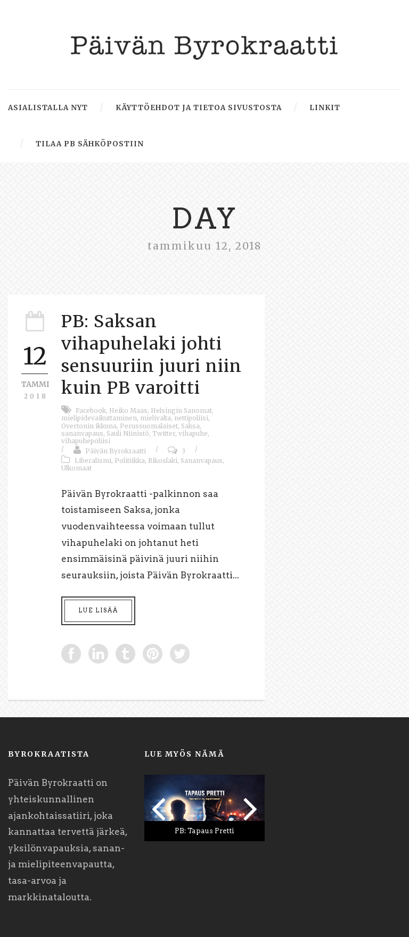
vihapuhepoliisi (85, 441)
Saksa (190, 426)
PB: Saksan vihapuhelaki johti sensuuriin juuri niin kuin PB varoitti (151, 355)
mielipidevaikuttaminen (99, 418)
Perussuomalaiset (149, 426)
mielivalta (155, 418)
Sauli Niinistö (128, 433)
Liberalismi (93, 461)
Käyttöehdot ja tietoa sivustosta (199, 107)
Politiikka (129, 461)
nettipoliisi (191, 418)
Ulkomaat (76, 468)
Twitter (163, 433)
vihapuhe (193, 433)
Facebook (91, 410)
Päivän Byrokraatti (115, 451)
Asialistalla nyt (48, 107)
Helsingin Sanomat (181, 410)
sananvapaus (82, 433)
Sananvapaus (202, 461)
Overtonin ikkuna (89, 426)
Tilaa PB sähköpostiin (90, 143)
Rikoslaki (162, 461)
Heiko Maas (128, 410)
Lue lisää (98, 610)
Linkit (324, 107)
